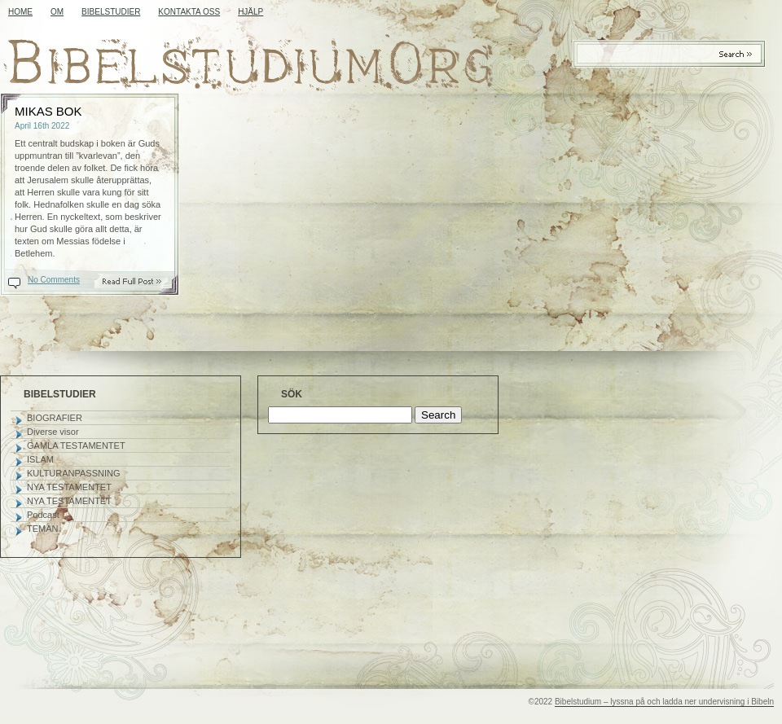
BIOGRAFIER (54, 418)
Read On (140, 281)
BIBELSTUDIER (110, 11)
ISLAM (40, 459)
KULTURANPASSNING (74, 473)
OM (57, 11)
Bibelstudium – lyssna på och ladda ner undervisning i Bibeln (664, 701)
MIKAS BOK (48, 111)
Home (20, 11)
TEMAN (43, 528)
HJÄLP (250, 11)
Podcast (43, 515)
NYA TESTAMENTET (69, 487)
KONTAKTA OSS (189, 11)
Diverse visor (53, 432)
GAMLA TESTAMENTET (76, 445)
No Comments (54, 279)
